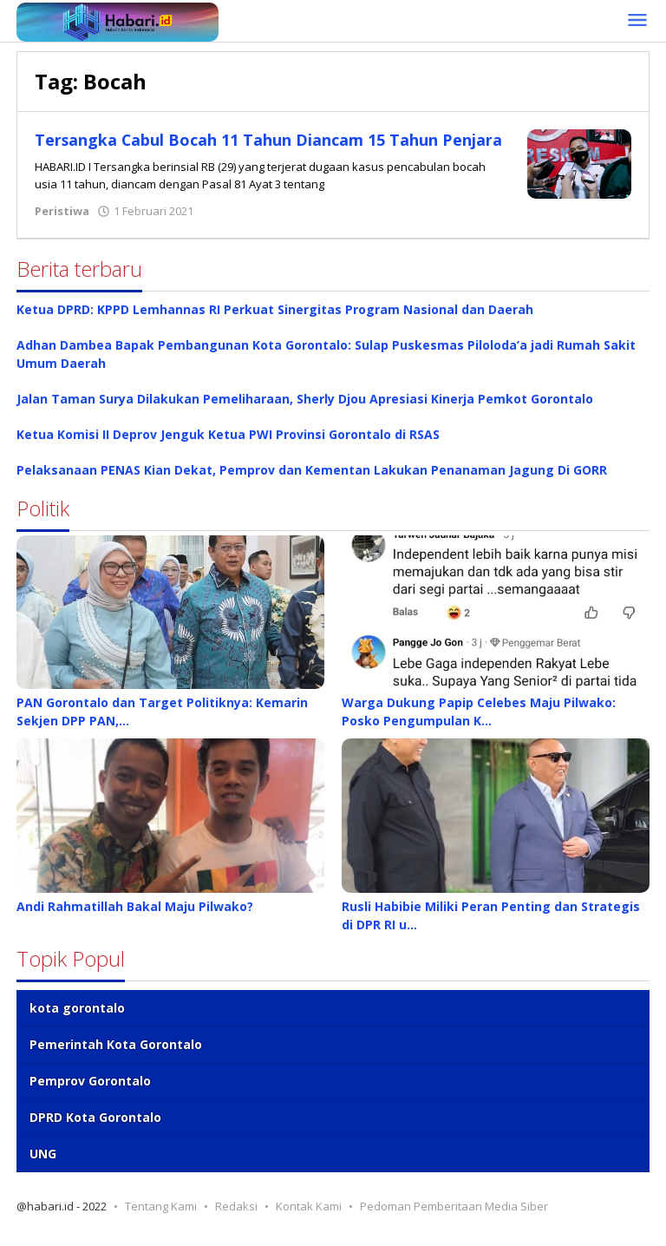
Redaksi (236, 1221)
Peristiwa (62, 225)
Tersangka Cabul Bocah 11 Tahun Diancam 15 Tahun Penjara (268, 150)
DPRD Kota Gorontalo (95, 1132)
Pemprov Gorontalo (90, 1095)
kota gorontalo (77, 1022)
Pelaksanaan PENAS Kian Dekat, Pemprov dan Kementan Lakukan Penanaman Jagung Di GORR (311, 484)
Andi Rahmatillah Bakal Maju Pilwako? (134, 921)
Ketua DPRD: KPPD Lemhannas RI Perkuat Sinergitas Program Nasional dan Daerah (274, 324)
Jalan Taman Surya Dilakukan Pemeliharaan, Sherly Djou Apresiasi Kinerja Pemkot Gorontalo (304, 413)
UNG (42, 1168)
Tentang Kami (161, 1221)
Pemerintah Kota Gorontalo (115, 1059)
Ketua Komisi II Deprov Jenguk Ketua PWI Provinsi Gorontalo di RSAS (228, 449)
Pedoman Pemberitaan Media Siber (454, 1221)
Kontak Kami (309, 1221)
